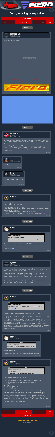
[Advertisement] (22, 110)
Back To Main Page (31, 420)
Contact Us (21, 420)
